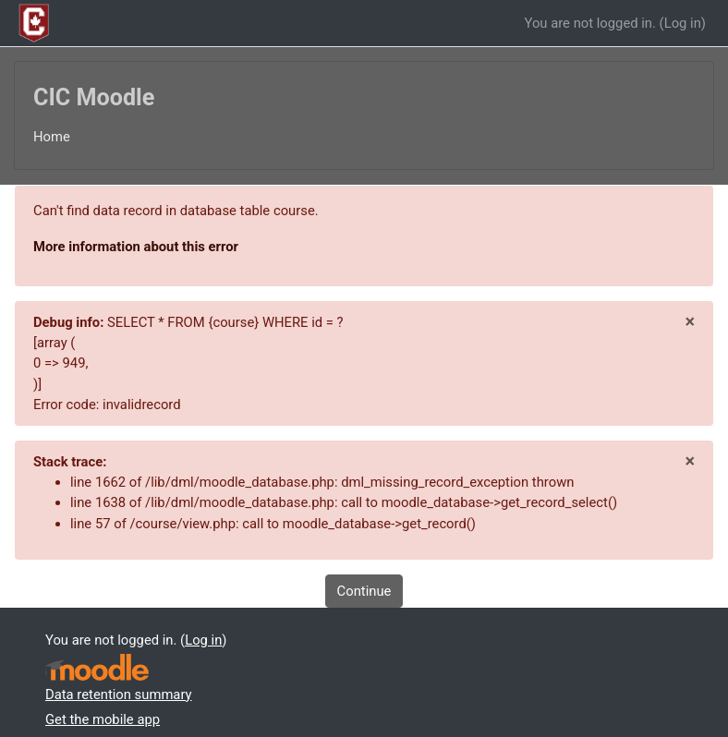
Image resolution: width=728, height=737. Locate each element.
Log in (682, 23)
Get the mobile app (102, 719)
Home (51, 136)
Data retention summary (118, 694)
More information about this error (135, 246)
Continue (364, 591)
